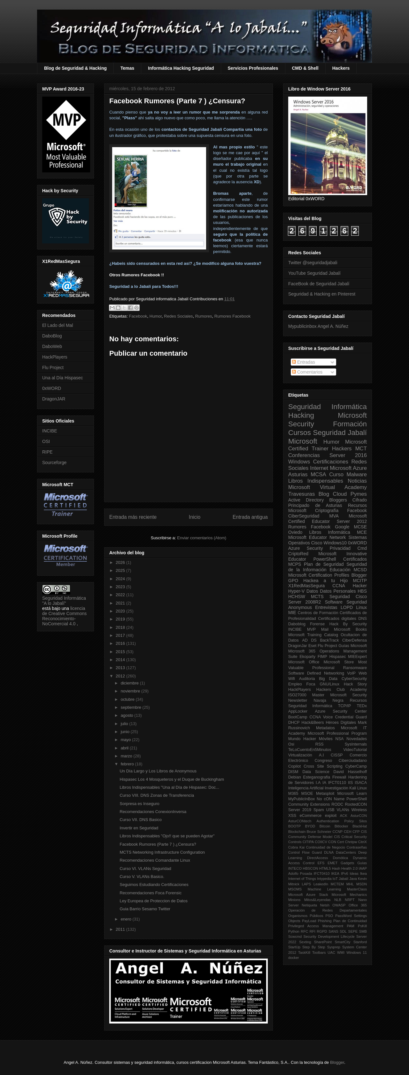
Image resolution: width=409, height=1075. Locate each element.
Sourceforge (54, 462)
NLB (337, 900)
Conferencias (304, 455)
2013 (121, 667)
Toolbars (319, 952)
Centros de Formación (318, 613)
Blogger (359, 575)
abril (125, 748)
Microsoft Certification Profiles (318, 575)
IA (324, 782)
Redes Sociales (178, 316)
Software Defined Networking (316, 673)
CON (332, 842)
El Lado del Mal (57, 325)
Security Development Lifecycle (329, 936)
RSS (319, 744)
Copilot (294, 766)
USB (330, 810)
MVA (334, 515)
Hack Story (355, 684)
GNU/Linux (330, 684)
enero (127, 919)
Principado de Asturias (315, 505)
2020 (121, 611)
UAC (331, 952)
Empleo (295, 684)
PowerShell (324, 559)
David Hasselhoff (350, 772)
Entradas (303, 362)
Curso (336, 474)
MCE (362, 532)
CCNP (338, 832)
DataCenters (346, 852)
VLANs (343, 810)
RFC (304, 931)
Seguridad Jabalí (340, 433)
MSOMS (295, 889)
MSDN (361, 884)
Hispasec (337, 656)
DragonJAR (53, 398)
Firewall (339, 777)
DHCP (294, 722)
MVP (311, 629)
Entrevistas (326, 607)
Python (293, 931)
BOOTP (294, 826)
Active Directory (306, 499)
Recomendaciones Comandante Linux (155, 860)
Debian (294, 777)
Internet (319, 468)
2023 (121, 586)
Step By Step (313, 947)
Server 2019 (299, 810)
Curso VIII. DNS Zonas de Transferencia (157, 795)
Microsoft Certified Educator (327, 518)
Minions (294, 900)
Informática (339, 532)
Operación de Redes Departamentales (327, 910)
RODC (337, 804)
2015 (121, 651)
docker (293, 958)
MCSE (360, 526)
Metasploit (325, 793)
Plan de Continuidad (350, 921)
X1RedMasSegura (306, 585)
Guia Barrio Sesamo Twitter (145, 908)
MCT (361, 449)
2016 (121, 643)
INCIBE (49, 430)
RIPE (47, 452)
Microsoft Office (303, 662)
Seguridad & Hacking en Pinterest (321, 293)
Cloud (340, 494)
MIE (292, 612)
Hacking (301, 415)
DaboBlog (52, 335)
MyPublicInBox (301, 799)
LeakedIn (320, 884)
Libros (315, 532)
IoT (335, 879)
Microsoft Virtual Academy (327, 487)
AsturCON (359, 816)
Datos (312, 591)
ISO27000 (297, 695)
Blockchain (296, 832)
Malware (357, 474)
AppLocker (297, 711)
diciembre (130, 683)
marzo (127, 756)
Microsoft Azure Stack (308, 895)
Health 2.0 (349, 868)
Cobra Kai (296, 847)
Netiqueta (309, 905)
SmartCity (342, 942)
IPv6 (344, 873)
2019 (121, 619)
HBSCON (310, 868)
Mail (324, 629)
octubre (128, 699)
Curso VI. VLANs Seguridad (145, 868)
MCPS (294, 564)
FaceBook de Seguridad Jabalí (318, 283)
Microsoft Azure (348, 468)
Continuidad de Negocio (325, 847)
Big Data (328, 678)
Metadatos (325, 728)
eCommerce (311, 815)
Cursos (299, 433)
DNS (362, 618)
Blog (324, 494)
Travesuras (301, 494)
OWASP (338, 905)
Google (342, 526)
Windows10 (335, 542)
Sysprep (333, 947)
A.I (321, 755)
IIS (350, 782)
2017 (121, 635)
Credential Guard (351, 717)
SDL (343, 931)
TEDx (362, 706)
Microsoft (302, 441)
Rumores (203, 316)
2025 (121, 570)
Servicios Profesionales (253, 68)
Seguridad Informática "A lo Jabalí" (64, 601)
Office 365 (358, 905)
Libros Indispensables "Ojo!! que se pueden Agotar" (167, 836)
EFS (321, 863)
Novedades (356, 739)
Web (363, 673)
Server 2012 (352, 521)
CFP (355, 832)
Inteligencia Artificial (306, 788)
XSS (292, 815)
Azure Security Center (341, 711)
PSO (329, 916)
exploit (330, 815)
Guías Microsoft (352, 646)
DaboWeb (52, 346)
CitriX (362, 842)
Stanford (360, 942)
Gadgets (347, 863)
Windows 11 (356, 952)
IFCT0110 (337, 782)
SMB (363, 931)
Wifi (291, 678)
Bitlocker (341, 826)
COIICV (321, 842)
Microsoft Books (350, 629)
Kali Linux (358, 788)
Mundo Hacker (302, 739)
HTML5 (325, 868)
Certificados (355, 559)
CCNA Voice (321, 717)
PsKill (362, 926)
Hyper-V (296, 591)
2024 (121, 578)
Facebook (138, 316)
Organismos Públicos (305, 916)
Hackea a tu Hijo (325, 580)
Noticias (357, 481)
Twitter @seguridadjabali (312, 262)
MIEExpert (357, 656)
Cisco (316, 542)
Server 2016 (348, 455)
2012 (121, 676)
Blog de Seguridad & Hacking (75, 68)
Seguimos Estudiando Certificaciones (154, 884)
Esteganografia (316, 777)
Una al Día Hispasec (62, 377)
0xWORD (51, 388)
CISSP (337, 755)
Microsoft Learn (352, 793)
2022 (121, 594)
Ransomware (355, 668)
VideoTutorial (355, 749)
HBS (362, 591)
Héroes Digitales (341, 722)
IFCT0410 (322, 873)
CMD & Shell (305, 68)
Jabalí (343, 879)
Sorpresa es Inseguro (139, 803)
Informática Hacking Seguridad (181, 68)
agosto (128, 715)
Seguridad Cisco (348, 596)
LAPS (306, 884)
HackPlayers (54, 357)
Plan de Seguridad (324, 564)
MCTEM (337, 884)
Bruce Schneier (319, 832)
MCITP (360, 580)
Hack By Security (348, 624)
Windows (299, 462)
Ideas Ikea (358, 873)
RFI (312, 931)
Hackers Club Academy (341, 689)
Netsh (324, 905)
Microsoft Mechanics (349, 895)
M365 (293, 793)
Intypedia (324, 879)
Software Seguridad (346, 602)
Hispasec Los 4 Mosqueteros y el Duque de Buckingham (172, 779)
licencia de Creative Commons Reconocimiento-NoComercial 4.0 (64, 616)
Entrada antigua (250, 517)
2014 (121, 659)
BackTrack (329, 640)
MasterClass (357, 889)
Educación (339, 569)
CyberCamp (356, 766)
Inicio (194, 517)
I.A (318, 782)
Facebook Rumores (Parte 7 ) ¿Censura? (158, 844)
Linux (361, 607)
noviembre (131, 691)
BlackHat (359, 826)
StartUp (294, 947)
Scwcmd (295, 936)
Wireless (359, 810)
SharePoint (323, 942)
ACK (343, 816)
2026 (121, 562)
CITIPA (308, 842)
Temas (127, 68)
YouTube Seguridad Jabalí (314, 273)
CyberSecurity (354, 678)
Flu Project (53, 367)
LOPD (347, 607)
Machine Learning (324, 889)
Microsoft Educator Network (317, 537)
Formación (350, 424)
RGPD (322, 931)
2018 (121, 627)
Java (353, 879)
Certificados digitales (337, 618)
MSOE (307, 793)
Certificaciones (330, 462)
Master (318, 695)
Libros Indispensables (315, 481)
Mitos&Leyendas (317, 900)
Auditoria (307, 678)
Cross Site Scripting (323, 766)
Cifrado (359, 499)
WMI (340, 952)
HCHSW (296, 596)
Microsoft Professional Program (337, 733)
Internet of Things (302, 879)
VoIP (351, 673)
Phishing (325, 921)
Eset (312, 646)
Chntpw (351, 842)
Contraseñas (357, 847)
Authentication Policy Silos (341, 821)
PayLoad (309, 921)
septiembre (132, 707)
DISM (293, 772)
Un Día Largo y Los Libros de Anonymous (158, 771)
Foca (310, 684)
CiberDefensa (354, 640)
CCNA (338, 585)
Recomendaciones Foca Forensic (150, 892)
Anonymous (300, 607)
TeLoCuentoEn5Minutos (309, 749)
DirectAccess (317, 858)
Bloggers (338, 499)
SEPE (353, 931)
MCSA (318, 474)
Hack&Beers (313, 722)
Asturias (298, 474)
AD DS (309, 640)
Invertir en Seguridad (139, 828)
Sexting (305, 942)
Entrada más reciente (133, 517)
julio (125, 723)
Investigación (336, 788)
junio (126, 731)
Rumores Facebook (232, 316)
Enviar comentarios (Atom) (201, 537)
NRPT (349, 900)
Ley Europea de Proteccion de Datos (153, 900)
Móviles (326, 739)
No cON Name (330, 799)
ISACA (361, 782)
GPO (293, 580)
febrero (128, 764)
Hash (336, 868)
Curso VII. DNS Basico (141, 819)
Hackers (341, 68)
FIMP (322, 656)
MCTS (317, 596)
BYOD (310, 826)
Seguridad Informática (327, 407)
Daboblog (296, 624)
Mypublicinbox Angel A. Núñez (318, 326)
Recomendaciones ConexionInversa (153, 811)
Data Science (315, 772)
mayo (126, 739)
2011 (121, 929)
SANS (333, 931)
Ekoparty (307, 656)
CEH (347, 832)
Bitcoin (325, 826)
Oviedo (295, 532)
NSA (340, 739)
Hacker (360, 585)
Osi (291, 744)
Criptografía (326, 510)
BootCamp (297, 717)
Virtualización (300, 755)
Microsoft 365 (301, 651)
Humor (156, 316)
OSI (46, 441)
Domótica (340, 858)
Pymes (359, 494)
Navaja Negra (328, 700)
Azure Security (305, 548)
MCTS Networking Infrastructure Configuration (162, 852)
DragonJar (297, 646)
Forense (317, 624)
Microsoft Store (339, 662)
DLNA (329, 852)
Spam (318, 810)
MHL (350, 884)
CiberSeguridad (303, 515)
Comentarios (307, 372)
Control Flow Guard (305, 852)
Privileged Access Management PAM (321, 926)
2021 (121, 603)
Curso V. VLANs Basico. (142, 876)
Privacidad (340, 548)
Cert (340, 842)
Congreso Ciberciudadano (341, 760)
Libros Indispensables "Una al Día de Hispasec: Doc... (169, 787)
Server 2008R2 (304, 602)
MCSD (360, 569)
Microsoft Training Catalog (313, 635)
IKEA (335, 873)
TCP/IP (344, 706)
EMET (332, 863)
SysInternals (356, 744)
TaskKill (304, 952)
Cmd (362, 548)
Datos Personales (338, 591)
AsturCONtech (299, 821)
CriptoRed (298, 553)
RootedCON (356, 804)
